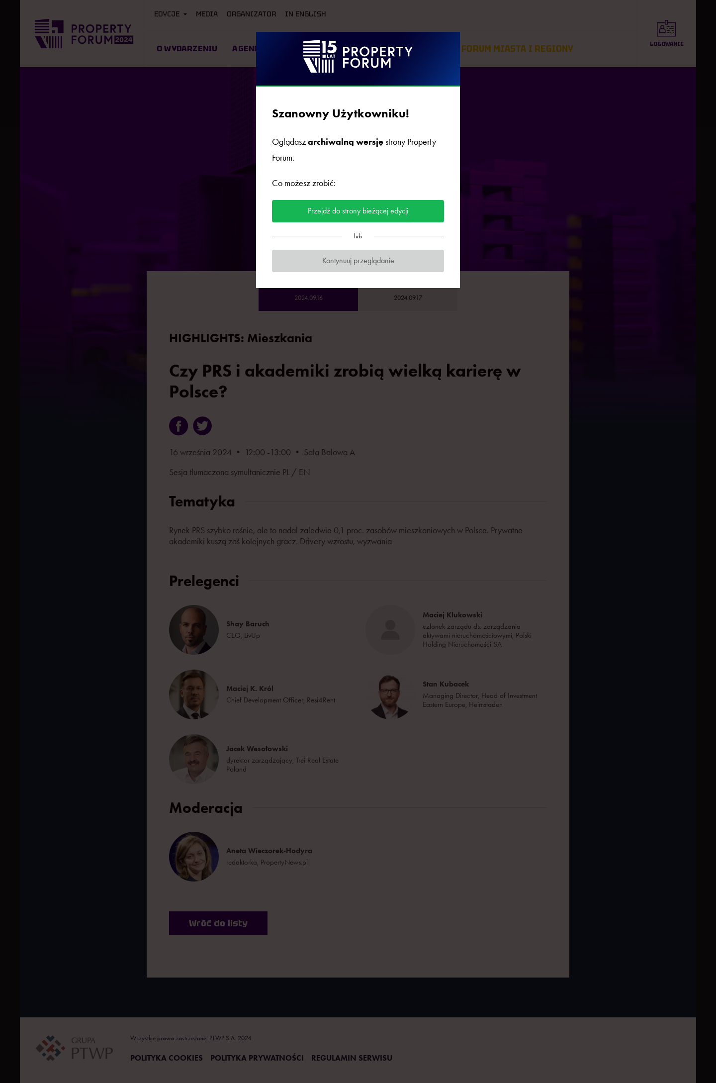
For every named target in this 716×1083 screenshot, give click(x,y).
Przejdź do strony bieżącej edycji (358, 210)
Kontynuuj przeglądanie (358, 260)
